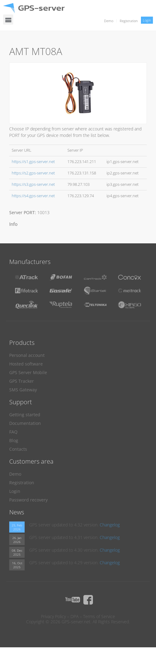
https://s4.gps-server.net (33, 195)
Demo (108, 20)
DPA (74, 616)
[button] (8, 19)
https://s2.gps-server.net (33, 173)
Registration (129, 20)
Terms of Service (99, 616)
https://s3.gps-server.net (33, 184)
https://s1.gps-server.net (33, 161)
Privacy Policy (53, 616)
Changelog (110, 525)
